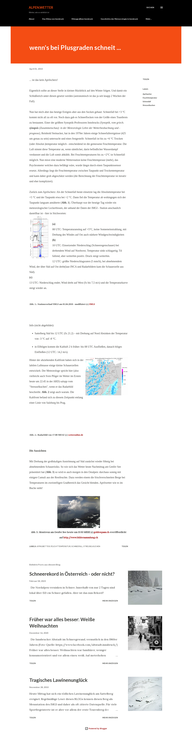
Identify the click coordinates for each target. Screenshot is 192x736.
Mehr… (149, 19)
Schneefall (147, 101)
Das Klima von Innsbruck (53, 19)
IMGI (92, 304)
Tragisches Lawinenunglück (58, 680)
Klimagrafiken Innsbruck (82, 19)
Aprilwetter (147, 94)
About (31, 19)
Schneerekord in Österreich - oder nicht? (72, 574)
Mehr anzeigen (110, 601)
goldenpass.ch (101, 532)
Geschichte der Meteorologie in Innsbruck (119, 19)
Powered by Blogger (96, 728)
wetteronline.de (75, 435)
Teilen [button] (146, 79)
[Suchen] (150, 7)
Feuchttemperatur (150, 98)
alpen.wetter (41, 7)
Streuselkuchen (149, 105)
